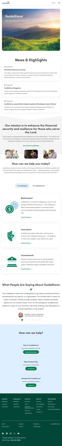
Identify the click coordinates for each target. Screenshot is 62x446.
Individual (4, 399)
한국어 (3, 424)
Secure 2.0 (27, 410)
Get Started (31, 368)
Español (21, 424)
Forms (26, 404)
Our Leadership (40, 404)
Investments (5, 406)
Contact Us (31, 385)
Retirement (5, 401)
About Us (38, 399)
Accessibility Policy (55, 424)
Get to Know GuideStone (31, 145)
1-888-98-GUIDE (15, 440)
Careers (38, 409)
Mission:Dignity (52, 399)
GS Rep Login (37, 426)
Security (21, 426)
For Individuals (22, 186)
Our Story (38, 401)
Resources (27, 399)
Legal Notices (28, 413)
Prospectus (36, 424)
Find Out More (26, 217)
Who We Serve (51, 404)
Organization (17, 399)
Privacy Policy (5, 426)
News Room (39, 406)
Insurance (4, 404)
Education (27, 401)
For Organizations (39, 186)
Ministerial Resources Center (29, 407)
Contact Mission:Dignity (54, 409)
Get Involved (51, 406)
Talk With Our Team (31, 352)
